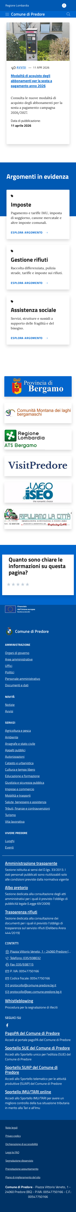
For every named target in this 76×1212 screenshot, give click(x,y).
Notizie (10, 704)
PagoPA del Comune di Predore (32, 1033)
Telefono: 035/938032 (23, 958)
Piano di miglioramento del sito (22, 1177)
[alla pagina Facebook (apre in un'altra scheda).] (7, 1025)
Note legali (11, 1127)
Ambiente (11, 737)
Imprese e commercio (19, 789)
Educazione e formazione (22, 776)
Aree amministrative (19, 659)
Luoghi (9, 841)
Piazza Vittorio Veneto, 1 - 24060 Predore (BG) (38, 951)
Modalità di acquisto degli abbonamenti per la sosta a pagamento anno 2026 (31, 80)
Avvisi (9, 711)
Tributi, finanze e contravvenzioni (27, 808)
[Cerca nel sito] (68, 14)
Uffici (8, 665)
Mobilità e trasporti (18, 795)
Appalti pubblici (15, 750)
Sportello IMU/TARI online (28, 1092)
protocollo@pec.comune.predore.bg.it (33, 991)
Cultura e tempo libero (20, 769)
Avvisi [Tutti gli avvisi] (21, 67)
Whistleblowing (19, 1001)
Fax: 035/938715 (19, 964)
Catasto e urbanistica (19, 763)
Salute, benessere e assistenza (25, 802)
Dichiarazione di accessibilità (21, 1144)
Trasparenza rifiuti (21, 912)
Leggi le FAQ (12, 1152)
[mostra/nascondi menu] (7, 14)
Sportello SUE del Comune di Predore (37, 1048)
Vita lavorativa (14, 821)
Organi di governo (17, 652)
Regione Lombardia (17, 5)
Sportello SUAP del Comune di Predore (31, 1069)
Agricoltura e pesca (18, 730)
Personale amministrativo (22, 678)
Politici (9, 672)
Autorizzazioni (14, 756)
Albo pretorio (16, 887)
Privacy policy (13, 1136)
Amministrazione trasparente (31, 863)
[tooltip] (38, 386)
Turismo (10, 814)
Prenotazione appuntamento (21, 1169)
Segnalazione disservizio (19, 1161)
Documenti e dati (16, 685)
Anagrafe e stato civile (20, 743)
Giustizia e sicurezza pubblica (24, 782)
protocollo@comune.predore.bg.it (30, 985)
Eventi (9, 847)
